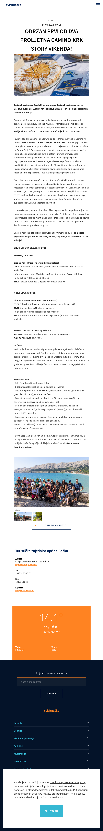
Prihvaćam (51, 810)
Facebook (30, 439)
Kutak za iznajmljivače (25, 769)
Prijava (51, 693)
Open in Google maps (26, 564)
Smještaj (18, 746)
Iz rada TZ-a (20, 761)
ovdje (60, 797)
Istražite (18, 723)
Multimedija (20, 753)
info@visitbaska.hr (24, 590)
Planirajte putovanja (24, 738)
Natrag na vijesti (54, 525)
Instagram (19, 439)
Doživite (18, 730)
